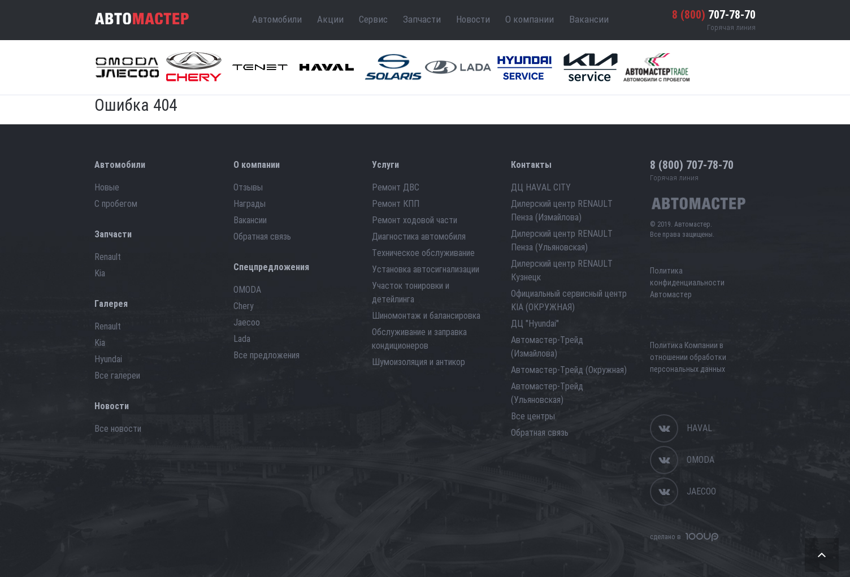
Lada (241, 338)
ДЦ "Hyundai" (535, 323)
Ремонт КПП (395, 203)
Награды (249, 203)
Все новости (117, 428)
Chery (243, 306)
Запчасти (422, 19)
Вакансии (589, 19)
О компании (529, 19)
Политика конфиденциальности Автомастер (687, 282)
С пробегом (115, 203)
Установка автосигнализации (425, 269)
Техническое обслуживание (423, 253)
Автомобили (277, 19)
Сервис (373, 19)
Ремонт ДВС (395, 187)
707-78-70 (714, 14)
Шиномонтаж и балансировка (426, 315)
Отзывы (248, 187)
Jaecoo (246, 322)
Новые (106, 187)
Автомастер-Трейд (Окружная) (569, 370)
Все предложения (266, 355)
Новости (473, 19)
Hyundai (108, 359)
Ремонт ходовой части (414, 220)
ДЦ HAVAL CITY (541, 187)
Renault (107, 256)
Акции (330, 19)
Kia (99, 273)
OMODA (247, 289)
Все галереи (117, 375)
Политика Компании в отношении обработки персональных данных (688, 357)
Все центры (533, 416)
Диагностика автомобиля (419, 236)
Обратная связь (262, 236)
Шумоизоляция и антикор (418, 362)
